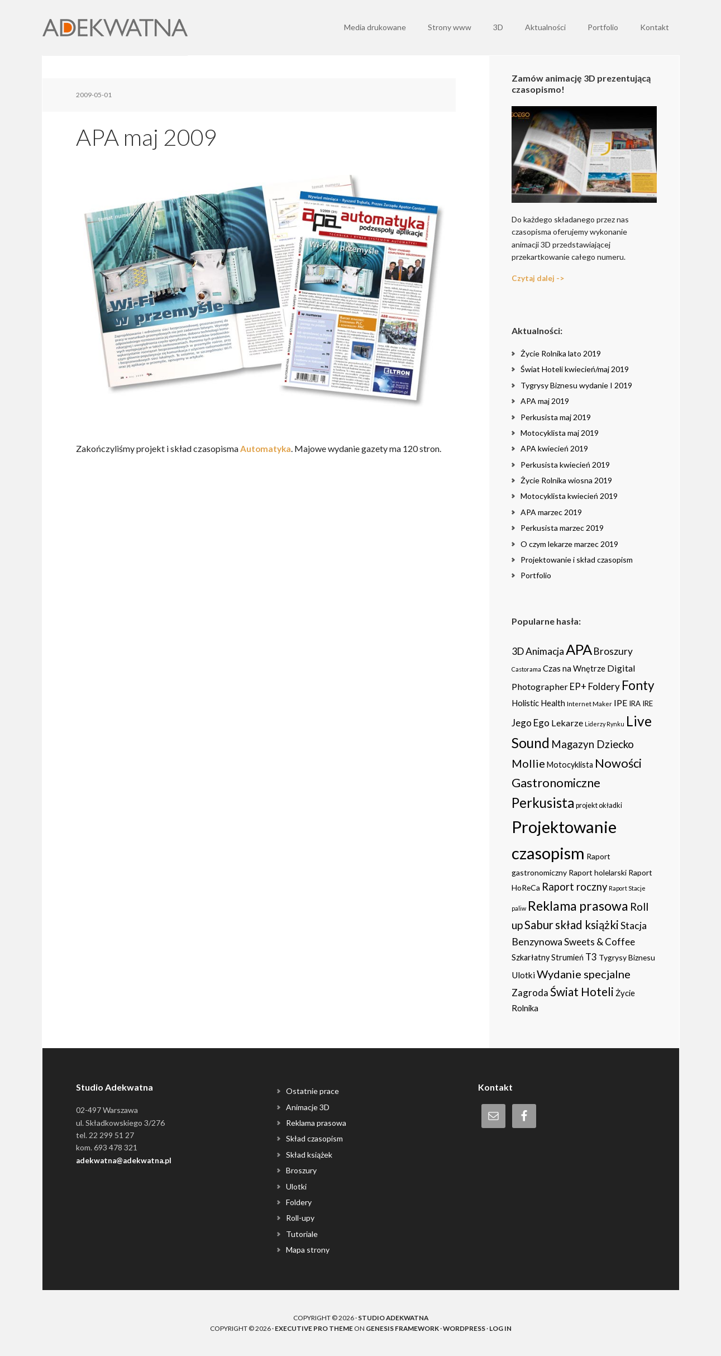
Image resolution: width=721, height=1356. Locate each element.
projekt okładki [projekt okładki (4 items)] (599, 805)
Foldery (299, 1202)
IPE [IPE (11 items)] (620, 702)
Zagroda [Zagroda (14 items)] (530, 992)
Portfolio (536, 575)
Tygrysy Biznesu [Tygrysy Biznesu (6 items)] (627, 957)
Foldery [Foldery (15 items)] (604, 686)
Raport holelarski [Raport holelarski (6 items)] (598, 872)
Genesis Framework (402, 1328)
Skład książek (309, 1154)
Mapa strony (308, 1249)
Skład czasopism (314, 1138)
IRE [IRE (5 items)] (647, 703)
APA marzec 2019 (551, 512)
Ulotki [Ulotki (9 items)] (523, 975)
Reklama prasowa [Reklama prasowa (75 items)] (578, 905)
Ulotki (296, 1186)
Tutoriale (302, 1233)
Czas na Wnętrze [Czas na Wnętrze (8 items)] (574, 668)
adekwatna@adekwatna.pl (125, 1159)
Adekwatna (115, 28)
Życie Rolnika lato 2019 (561, 353)
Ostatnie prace (312, 1091)
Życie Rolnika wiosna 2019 (566, 480)
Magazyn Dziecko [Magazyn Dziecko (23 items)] (592, 744)
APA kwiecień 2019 (554, 448)
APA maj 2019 (545, 401)
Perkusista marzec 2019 (562, 527)
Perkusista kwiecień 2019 (565, 464)
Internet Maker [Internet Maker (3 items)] (589, 703)
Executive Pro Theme (312, 1328)
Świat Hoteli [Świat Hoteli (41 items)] (582, 991)
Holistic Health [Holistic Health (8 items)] (538, 703)
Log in (501, 1328)
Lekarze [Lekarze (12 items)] (567, 722)
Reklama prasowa (316, 1122)
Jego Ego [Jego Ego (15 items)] (531, 722)
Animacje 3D (308, 1106)
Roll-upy (300, 1217)
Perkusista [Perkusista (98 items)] (543, 802)
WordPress (464, 1328)
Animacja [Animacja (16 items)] (545, 651)
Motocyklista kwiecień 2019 (569, 496)
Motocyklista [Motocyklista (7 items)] (570, 764)
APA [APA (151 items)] (579, 649)
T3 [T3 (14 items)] (591, 957)
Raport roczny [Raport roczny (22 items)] (574, 887)
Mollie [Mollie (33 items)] (528, 763)
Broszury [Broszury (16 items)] (613, 651)
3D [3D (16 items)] (518, 651)
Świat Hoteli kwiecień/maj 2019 (575, 369)
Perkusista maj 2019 (556, 416)
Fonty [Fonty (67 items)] (638, 684)
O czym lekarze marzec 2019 (569, 543)
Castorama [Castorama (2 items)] (526, 669)
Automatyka (266, 448)
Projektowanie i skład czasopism (577, 559)
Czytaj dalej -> (538, 278)
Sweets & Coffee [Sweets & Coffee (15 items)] (599, 942)
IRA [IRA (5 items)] (635, 703)
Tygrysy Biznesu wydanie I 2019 (576, 384)
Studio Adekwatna (393, 1317)
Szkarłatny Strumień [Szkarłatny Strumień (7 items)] (548, 957)
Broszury (301, 1170)
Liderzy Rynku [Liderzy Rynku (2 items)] (604, 723)
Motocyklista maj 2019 (560, 432)
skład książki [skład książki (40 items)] (587, 924)
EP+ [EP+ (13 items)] (578, 686)
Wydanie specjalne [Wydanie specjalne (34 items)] (584, 974)
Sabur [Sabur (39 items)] (538, 924)
